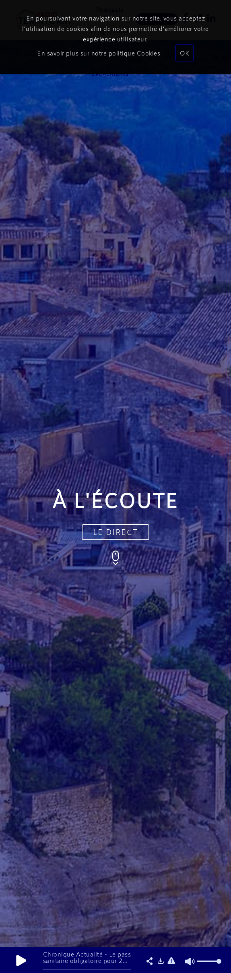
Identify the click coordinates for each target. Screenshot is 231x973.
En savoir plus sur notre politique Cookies (98, 53)
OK (184, 53)
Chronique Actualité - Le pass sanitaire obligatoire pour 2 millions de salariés (87, 960)
